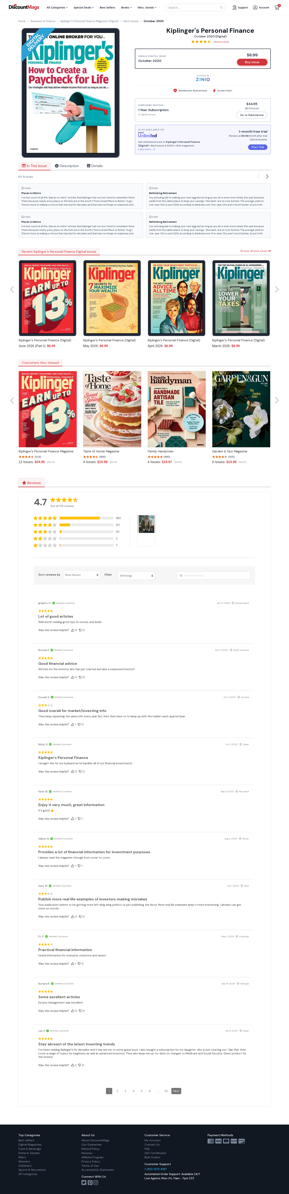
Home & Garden (29, 1153)
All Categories (27, 1174)
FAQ (147, 1149)
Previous (12, 289)
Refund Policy (90, 1149)
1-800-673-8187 (155, 1169)
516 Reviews (221, 41)
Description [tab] (67, 165)
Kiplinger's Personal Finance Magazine (46, 451)
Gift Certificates (155, 1153)
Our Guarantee (91, 1144)
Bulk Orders (152, 1157)
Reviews (31, 482)
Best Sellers (26, 1140)
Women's (24, 1161)
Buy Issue (252, 62)
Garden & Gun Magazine (229, 451)
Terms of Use (90, 1166)
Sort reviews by (49, 575)
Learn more (146, 149)
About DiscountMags (95, 1140)
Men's (22, 1157)
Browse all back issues (256, 251)
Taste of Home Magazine (101, 451)
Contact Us (152, 1144)
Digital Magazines (30, 1144)
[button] (77, 518)
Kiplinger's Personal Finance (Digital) (45, 340)
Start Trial (258, 147)
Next (277, 289)
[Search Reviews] (214, 575)
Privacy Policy (90, 1161)
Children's (25, 1166)
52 (166, 1091)
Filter (108, 575)
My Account (152, 1140)
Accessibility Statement (97, 1170)
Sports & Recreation (32, 1170)
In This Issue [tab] (34, 165)
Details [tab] (95, 165)
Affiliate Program (92, 1157)
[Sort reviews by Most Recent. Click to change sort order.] (81, 575)
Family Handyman (160, 451)
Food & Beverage (29, 1149)
